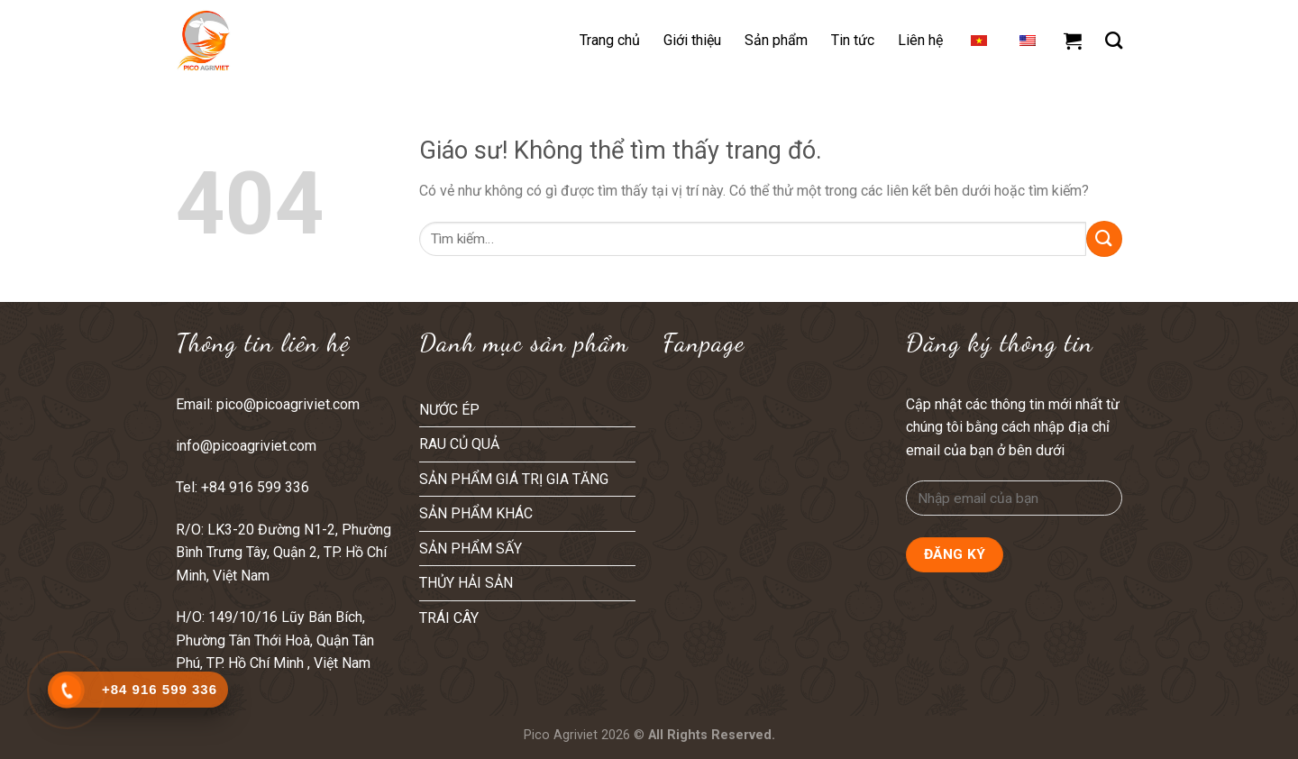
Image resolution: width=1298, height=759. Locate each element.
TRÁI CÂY (449, 617)
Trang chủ (610, 40)
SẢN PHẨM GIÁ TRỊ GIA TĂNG (513, 479)
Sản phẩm (776, 40)
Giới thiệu (692, 40)
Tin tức (852, 40)
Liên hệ (920, 40)
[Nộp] (1104, 238)
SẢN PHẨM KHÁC (476, 513)
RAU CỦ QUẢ (459, 444)
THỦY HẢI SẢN (466, 582)
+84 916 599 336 (257, 487)
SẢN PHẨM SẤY (470, 548)
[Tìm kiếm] (1113, 40)
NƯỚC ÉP (449, 409)
